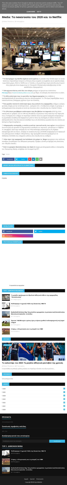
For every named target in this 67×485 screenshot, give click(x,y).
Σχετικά (32, 479)
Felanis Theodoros (8, 21)
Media (8, 154)
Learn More (31, 12)
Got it (39, 12)
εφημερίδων (21, 285)
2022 (34, 403)
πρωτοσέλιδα (14, 285)
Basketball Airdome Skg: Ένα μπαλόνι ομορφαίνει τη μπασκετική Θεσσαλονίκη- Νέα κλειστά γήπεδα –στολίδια (38, 313)
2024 (34, 396)
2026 (34, 389)
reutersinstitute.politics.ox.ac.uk (22, 93)
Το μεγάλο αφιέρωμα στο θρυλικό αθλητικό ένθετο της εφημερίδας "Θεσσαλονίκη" (34, 296)
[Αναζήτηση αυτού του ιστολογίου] (25, 441)
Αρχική (26, 479)
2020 (34, 409)
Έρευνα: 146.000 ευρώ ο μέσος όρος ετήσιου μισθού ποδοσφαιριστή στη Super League (37, 321)
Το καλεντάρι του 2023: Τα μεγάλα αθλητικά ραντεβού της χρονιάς (32, 363)
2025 (34, 392)
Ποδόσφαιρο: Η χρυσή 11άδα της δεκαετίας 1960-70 (28, 304)
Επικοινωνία (39, 479)
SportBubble (38, 482)
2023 (34, 399)
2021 (34, 406)
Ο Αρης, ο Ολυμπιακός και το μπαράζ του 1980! (27, 329)
